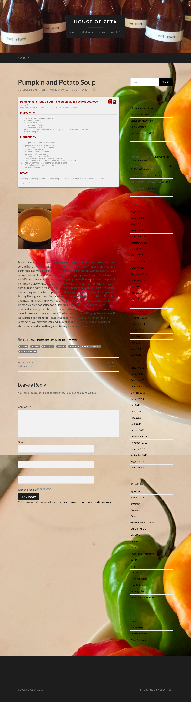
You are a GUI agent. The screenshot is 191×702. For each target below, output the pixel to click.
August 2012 (137, 461)
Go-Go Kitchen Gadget (142, 522)
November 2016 (138, 230)
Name (22, 442)
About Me (23, 58)
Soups (58, 339)
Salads (133, 547)
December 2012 (138, 436)
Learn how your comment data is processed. (88, 502)
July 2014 (135, 336)
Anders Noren (157, 690)
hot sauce (48, 346)
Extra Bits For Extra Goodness (145, 114)
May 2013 (135, 417)
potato (62, 346)
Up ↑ (171, 690)
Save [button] (110, 101)
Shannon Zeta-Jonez (55, 89)
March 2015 (136, 298)
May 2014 (135, 348)
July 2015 (135, 286)
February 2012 (137, 467)
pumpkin (74, 346)
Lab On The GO (138, 528)
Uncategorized (137, 591)
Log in (133, 621)
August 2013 (137, 398)
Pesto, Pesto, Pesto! (108, 364)
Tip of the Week (69, 339)
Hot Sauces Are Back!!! (142, 133)
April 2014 (135, 355)
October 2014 (137, 323)
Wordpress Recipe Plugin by (32, 183)
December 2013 (138, 380)
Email (22, 457)
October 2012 (137, 448)
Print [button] (114, 102)
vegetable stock (92, 346)
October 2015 (137, 280)
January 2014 (137, 373)
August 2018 (137, 211)
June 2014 (135, 342)
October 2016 (137, 236)
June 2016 (135, 249)
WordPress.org (138, 639)
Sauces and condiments (142, 553)
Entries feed (136, 627)
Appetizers (136, 491)
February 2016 (137, 261)
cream (35, 346)
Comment (24, 406)
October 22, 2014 (28, 89)
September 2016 (138, 242)
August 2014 (137, 330)
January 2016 (137, 267)
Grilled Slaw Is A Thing (141, 120)
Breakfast (135, 503)
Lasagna (159, 175)
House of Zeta (95, 22)
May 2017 (135, 223)
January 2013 (137, 430)
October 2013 (137, 392)
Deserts (134, 516)
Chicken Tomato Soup (141, 108)
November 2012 (138, 442)
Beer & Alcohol (138, 497)
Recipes (40, 339)
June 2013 (135, 411)
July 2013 (135, 405)
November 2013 (138, 386)
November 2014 (138, 317)
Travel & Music (137, 584)
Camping (135, 510)
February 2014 (137, 367)
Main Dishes (29, 339)
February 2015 (137, 305)
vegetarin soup (28, 351)
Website (23, 473)
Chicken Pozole (138, 126)
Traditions (150, 187)
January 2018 (137, 217)
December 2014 (138, 311)
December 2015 (138, 274)
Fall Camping (26, 364)
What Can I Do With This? (143, 597)
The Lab (134, 572)
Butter (24, 346)
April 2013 (135, 423)
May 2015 (135, 292)
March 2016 (136, 255)
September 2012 (138, 455)
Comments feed (138, 633)
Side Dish (49, 339)
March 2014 (136, 361)
